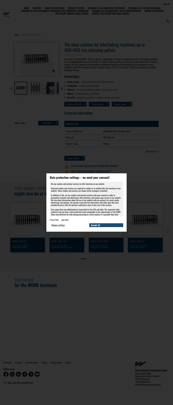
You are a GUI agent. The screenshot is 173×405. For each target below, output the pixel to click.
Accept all (95, 225)
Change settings (58, 225)
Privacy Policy (54, 218)
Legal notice (65, 218)
